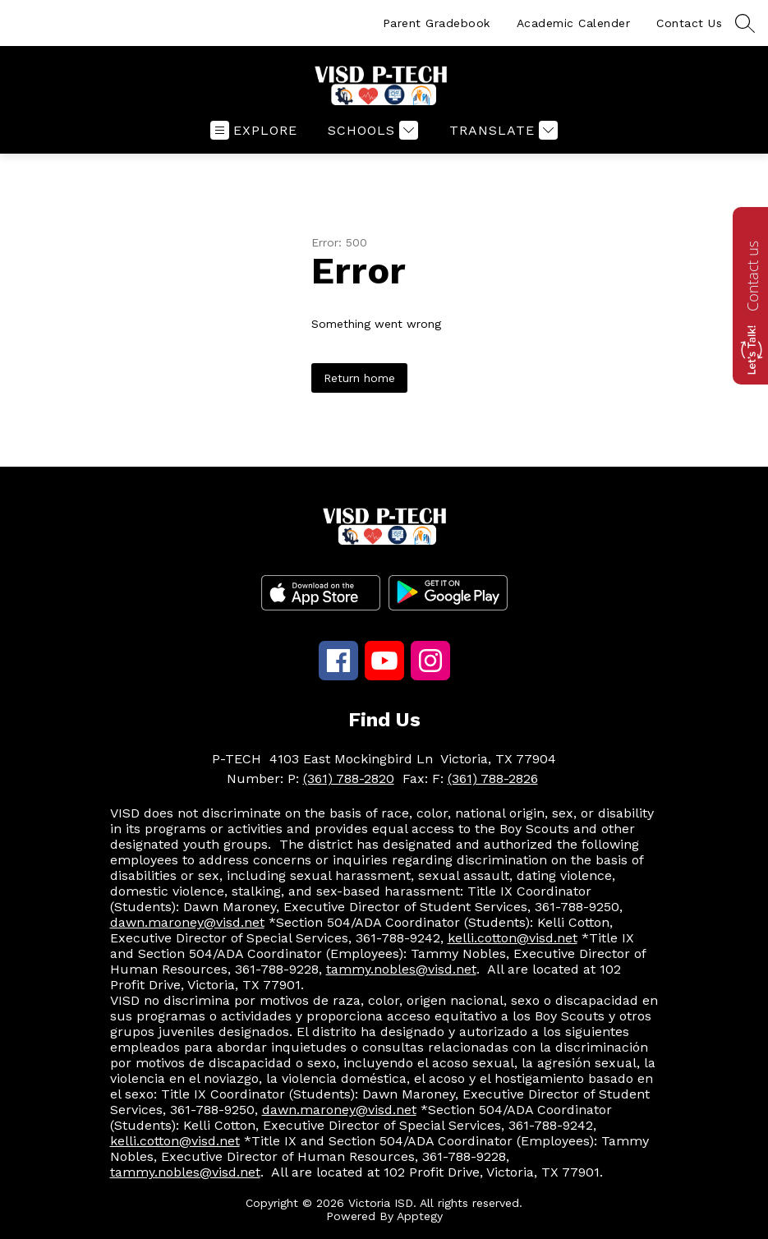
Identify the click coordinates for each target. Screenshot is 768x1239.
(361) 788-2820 (348, 778)
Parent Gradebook (436, 23)
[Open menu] (253, 130)
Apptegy (420, 1216)
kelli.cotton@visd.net (512, 938)
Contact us (752, 276)
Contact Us (689, 23)
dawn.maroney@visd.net (187, 922)
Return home (359, 378)
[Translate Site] (501, 130)
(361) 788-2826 (493, 778)
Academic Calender (574, 23)
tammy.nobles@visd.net (401, 969)
